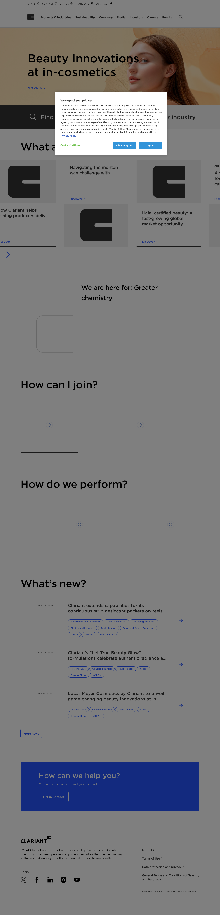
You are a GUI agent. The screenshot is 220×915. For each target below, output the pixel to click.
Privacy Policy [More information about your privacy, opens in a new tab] (68, 135)
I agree (150, 145)
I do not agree (124, 145)
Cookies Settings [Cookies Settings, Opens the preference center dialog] (70, 145)
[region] (111, 123)
